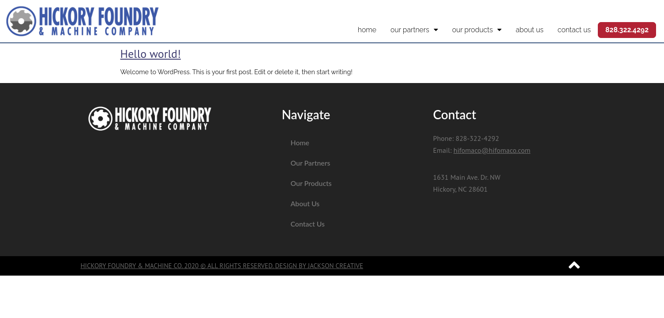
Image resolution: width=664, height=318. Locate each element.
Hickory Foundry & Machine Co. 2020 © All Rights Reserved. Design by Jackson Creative (222, 265)
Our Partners (414, 30)
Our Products (477, 30)
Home (367, 30)
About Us (530, 30)
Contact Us (574, 30)
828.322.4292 (627, 30)
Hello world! (150, 53)
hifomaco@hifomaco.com (492, 150)
